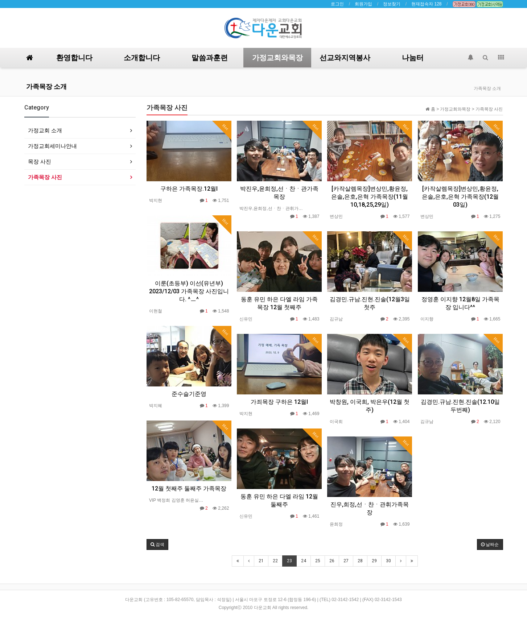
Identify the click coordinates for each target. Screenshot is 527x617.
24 (303, 560)
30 (388, 560)
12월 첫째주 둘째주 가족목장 (189, 488)
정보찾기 (391, 4)
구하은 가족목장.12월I (189, 188)
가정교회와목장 (277, 57)
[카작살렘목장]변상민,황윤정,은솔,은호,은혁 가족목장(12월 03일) (460, 196)
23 (289, 560)
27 (346, 560)
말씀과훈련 (210, 57)
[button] (157, 544)
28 (360, 560)
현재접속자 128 (426, 4)
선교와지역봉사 (345, 57)
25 (317, 560)
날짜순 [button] (490, 544)
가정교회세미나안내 (52, 146)
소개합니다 (142, 57)
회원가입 (363, 4)
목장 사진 (39, 161)
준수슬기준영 (189, 393)
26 (331, 560)
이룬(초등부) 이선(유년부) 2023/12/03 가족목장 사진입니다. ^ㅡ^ (189, 291)
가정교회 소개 (45, 130)
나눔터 (413, 57)
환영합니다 (74, 57)
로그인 (337, 4)
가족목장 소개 (46, 86)
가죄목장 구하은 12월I (279, 401)
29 (374, 560)
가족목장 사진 (45, 177)
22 (275, 560)
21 (261, 560)
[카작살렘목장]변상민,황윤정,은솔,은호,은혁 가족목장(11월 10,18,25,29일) (369, 196)
